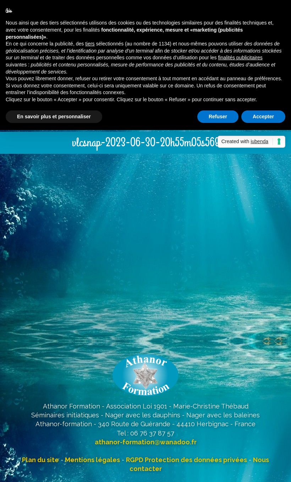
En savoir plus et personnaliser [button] (54, 116)
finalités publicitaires (240, 57)
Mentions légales (92, 460)
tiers (89, 44)
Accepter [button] (263, 116)
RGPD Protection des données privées (186, 460)
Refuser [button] (218, 116)
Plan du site (40, 460)
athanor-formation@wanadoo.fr (146, 442)
